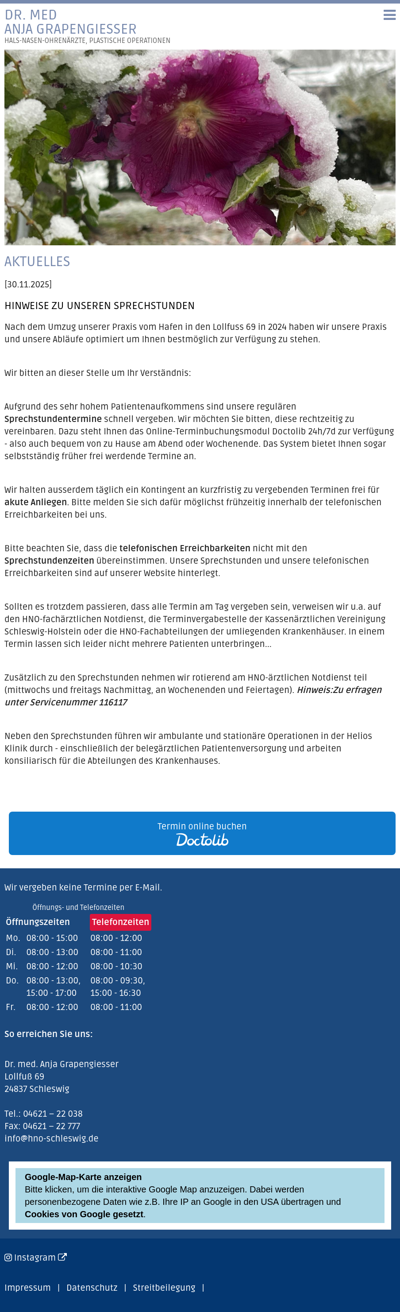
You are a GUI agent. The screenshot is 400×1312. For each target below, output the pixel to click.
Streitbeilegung (164, 1288)
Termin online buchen (202, 833)
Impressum (27, 1288)
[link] (200, 833)
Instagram (40, 1258)
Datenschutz (91, 1288)
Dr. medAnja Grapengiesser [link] (87, 26)
